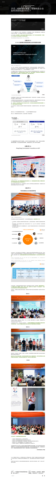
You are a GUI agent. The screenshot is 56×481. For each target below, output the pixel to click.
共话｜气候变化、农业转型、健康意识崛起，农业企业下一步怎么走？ (36, 472)
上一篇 (12, 470)
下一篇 (29, 470)
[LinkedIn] (42, 475)
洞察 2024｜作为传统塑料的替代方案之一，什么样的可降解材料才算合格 (23, 111)
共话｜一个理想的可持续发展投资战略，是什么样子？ (19, 472)
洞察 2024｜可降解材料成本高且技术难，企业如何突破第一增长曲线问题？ (21, 113)
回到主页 (12, 475)
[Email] (44, 475)
